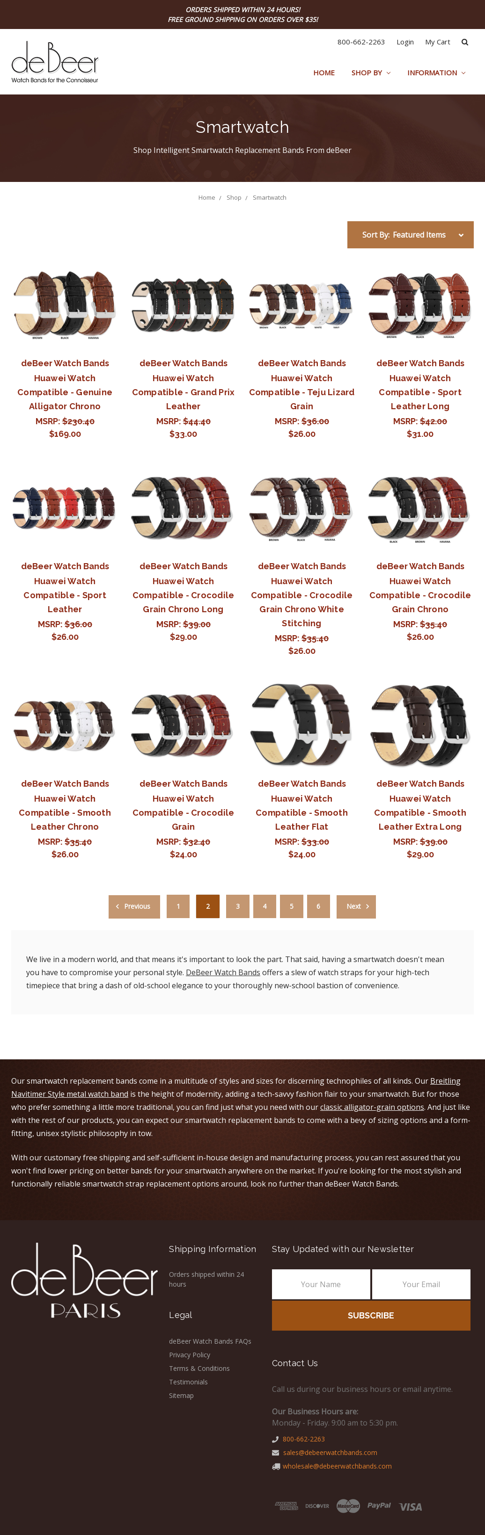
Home (324, 72)
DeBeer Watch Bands (223, 972)
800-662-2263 (361, 41)
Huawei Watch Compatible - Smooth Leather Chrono (65, 813)
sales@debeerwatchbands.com (324, 1452)
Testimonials (188, 1381)
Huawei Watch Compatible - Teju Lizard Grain (302, 392)
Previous (131, 906)
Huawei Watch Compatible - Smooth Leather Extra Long (420, 813)
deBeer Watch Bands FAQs (210, 1341)
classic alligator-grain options (372, 1107)
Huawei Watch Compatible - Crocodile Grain (183, 813)
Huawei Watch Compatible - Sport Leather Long (420, 392)
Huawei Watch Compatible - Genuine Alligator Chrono (64, 392)
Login (405, 41)
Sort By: (375, 235)
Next (359, 906)
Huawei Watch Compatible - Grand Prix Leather (183, 392)
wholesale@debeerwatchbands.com (332, 1466)
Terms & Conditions (199, 1368)
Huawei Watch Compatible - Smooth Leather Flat (302, 813)
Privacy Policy (189, 1354)
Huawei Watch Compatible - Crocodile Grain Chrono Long (183, 595)
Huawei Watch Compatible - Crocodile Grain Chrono (420, 595)
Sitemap (181, 1395)
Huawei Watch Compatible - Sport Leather (64, 595)
